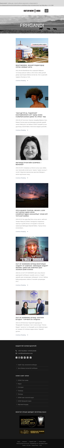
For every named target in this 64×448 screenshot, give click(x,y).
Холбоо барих (42, 441)
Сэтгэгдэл (20, 387)
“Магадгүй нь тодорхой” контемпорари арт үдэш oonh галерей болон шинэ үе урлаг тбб (31, 115)
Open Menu (46, 10)
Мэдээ (19, 383)
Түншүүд (20, 390)
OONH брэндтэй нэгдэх (24, 401)
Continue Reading (22, 80)
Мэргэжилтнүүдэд (23, 404)
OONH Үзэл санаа (23, 380)
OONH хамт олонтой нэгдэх (26, 397)
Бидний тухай (32, 441)
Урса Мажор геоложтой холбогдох (28, 368)
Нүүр (18, 441)
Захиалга (24, 441)
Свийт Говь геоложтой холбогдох (27, 364)
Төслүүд (20, 394)
